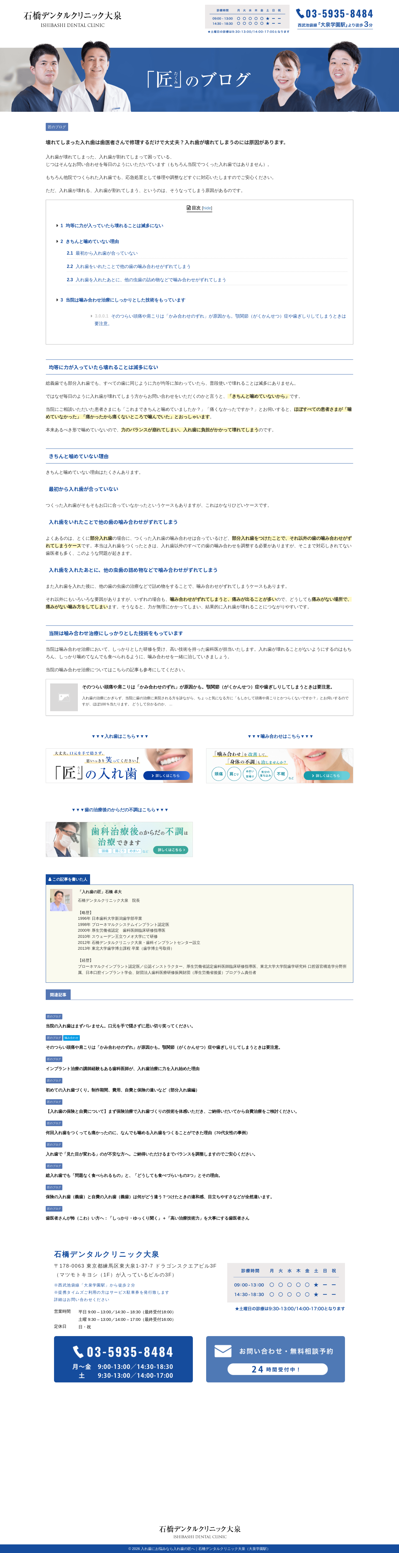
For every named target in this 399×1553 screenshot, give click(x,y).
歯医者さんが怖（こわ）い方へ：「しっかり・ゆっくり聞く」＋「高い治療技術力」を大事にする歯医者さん (147, 1218)
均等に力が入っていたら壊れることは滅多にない (111, 225)
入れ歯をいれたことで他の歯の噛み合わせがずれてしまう (129, 266)
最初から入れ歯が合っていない (102, 253)
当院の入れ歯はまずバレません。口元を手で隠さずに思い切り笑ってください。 (120, 1025)
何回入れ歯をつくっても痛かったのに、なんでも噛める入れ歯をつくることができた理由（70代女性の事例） (148, 1132)
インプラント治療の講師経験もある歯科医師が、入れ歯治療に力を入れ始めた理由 (123, 1068)
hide (207, 208)
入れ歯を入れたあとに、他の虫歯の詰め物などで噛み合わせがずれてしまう (146, 279)
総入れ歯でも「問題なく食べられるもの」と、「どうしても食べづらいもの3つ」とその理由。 (134, 1175)
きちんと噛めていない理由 (89, 241)
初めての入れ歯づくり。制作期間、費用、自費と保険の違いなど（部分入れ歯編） (123, 1090)
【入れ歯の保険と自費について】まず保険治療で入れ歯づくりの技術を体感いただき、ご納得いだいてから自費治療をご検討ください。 (172, 1111)
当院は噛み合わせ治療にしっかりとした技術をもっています (122, 300)
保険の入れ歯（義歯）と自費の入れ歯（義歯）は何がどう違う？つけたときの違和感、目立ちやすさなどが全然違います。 (160, 1196)
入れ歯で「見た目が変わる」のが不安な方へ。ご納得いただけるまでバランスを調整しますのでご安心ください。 (152, 1154)
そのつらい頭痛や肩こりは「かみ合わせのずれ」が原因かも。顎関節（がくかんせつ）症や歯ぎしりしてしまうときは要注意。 (220, 320)
